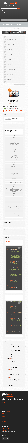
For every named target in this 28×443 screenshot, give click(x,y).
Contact (4, 13)
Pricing (3, 413)
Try (3, 418)
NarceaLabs (20, 398)
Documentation (5, 419)
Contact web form (5, 428)
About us (4, 402)
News (3, 416)
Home (15, 28)
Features (4, 415)
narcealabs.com (5, 430)
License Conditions (6, 422)
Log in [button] (3, 11)
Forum (3, 15)
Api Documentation (22, 28)
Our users (4, 421)
